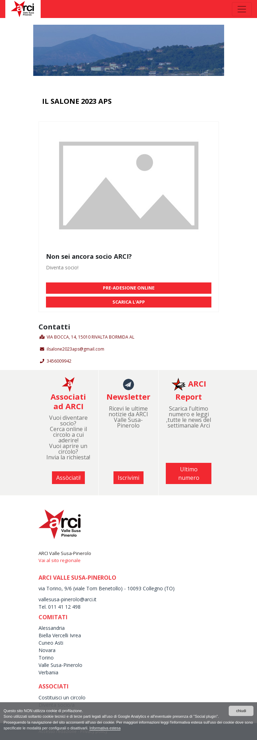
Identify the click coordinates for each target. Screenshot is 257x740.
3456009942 (59, 361)
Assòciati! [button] (68, 478)
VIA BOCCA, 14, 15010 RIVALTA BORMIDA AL (90, 337)
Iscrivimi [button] (128, 478)
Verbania (48, 672)
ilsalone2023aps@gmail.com (75, 349)
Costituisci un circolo (62, 697)
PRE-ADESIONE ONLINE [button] (128, 288)
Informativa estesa (105, 728)
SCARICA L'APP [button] (128, 302)
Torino (46, 657)
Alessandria (52, 628)
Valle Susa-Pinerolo (60, 665)
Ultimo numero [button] (188, 473)
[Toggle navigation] (242, 9)
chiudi (241, 711)
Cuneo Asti (51, 642)
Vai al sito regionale (60, 560)
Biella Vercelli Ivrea (60, 635)
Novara (47, 650)
